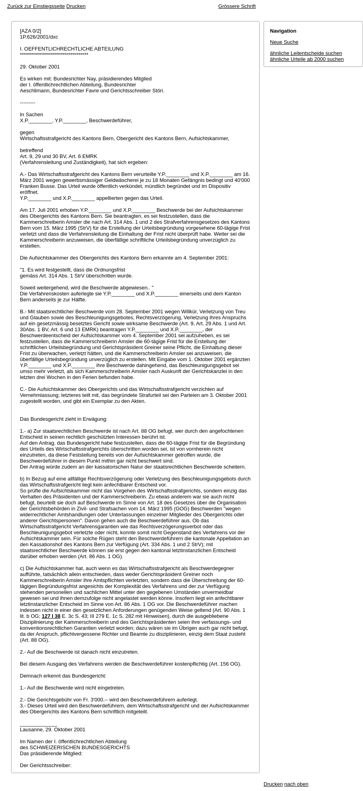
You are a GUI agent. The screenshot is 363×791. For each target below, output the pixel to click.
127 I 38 (51, 616)
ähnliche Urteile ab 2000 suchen (307, 59)
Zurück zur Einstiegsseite (36, 6)
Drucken (75, 6)
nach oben (296, 784)
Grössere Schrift (237, 6)
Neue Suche (284, 42)
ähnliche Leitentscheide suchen (306, 53)
